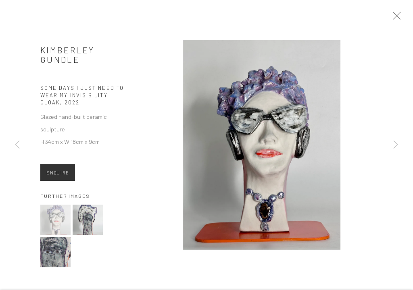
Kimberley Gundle (67, 56)
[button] (55, 222)
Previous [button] (17, 145)
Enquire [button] (57, 175)
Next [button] (395, 145)
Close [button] (396, 18)
